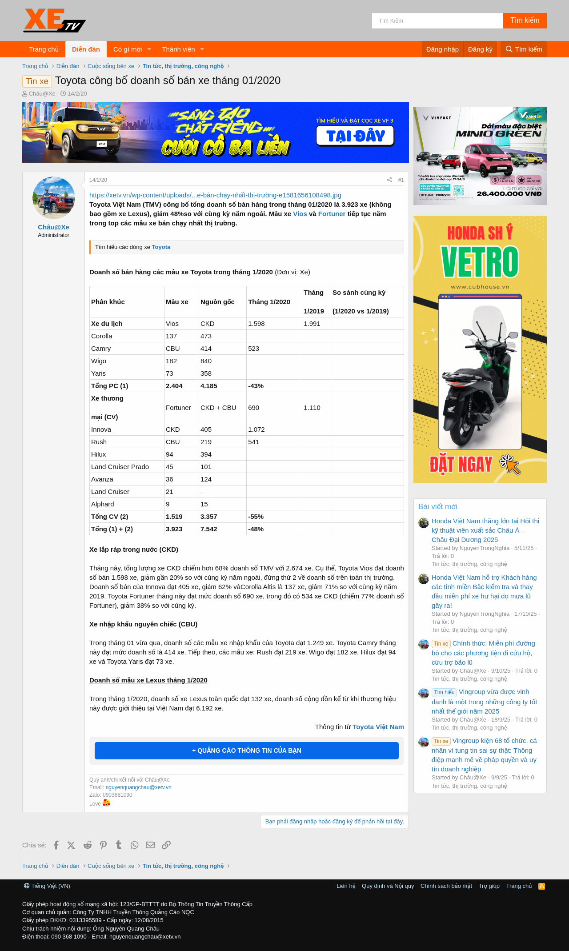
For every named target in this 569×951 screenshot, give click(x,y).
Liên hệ (346, 886)
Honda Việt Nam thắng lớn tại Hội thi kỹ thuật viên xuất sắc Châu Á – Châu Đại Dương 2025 (485, 530)
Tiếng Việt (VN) (47, 886)
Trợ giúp (489, 886)
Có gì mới (127, 49)
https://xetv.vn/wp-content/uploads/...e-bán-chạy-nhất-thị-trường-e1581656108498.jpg (215, 195)
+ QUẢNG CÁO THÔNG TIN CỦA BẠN (246, 750)
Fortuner (332, 213)
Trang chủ (44, 49)
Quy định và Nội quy (388, 886)
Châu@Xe (42, 93)
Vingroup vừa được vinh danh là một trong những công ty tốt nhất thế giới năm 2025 (484, 701)
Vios (300, 213)
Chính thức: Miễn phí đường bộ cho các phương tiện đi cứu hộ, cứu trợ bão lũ (483, 652)
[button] (149, 49)
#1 (401, 180)
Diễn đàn (86, 49)
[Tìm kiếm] (437, 20)
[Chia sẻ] (389, 180)
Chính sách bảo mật (446, 886)
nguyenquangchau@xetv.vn (139, 787)
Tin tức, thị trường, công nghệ (469, 564)
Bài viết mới (437, 506)
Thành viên (178, 49)
